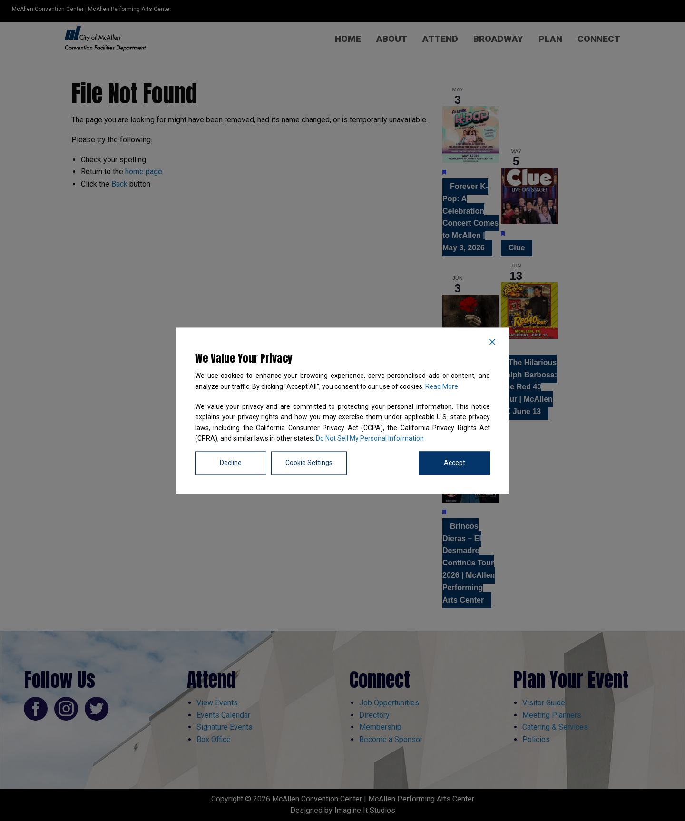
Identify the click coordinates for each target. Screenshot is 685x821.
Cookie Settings (309, 462)
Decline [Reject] (231, 462)
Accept (454, 462)
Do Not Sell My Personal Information (370, 439)
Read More (441, 386)
